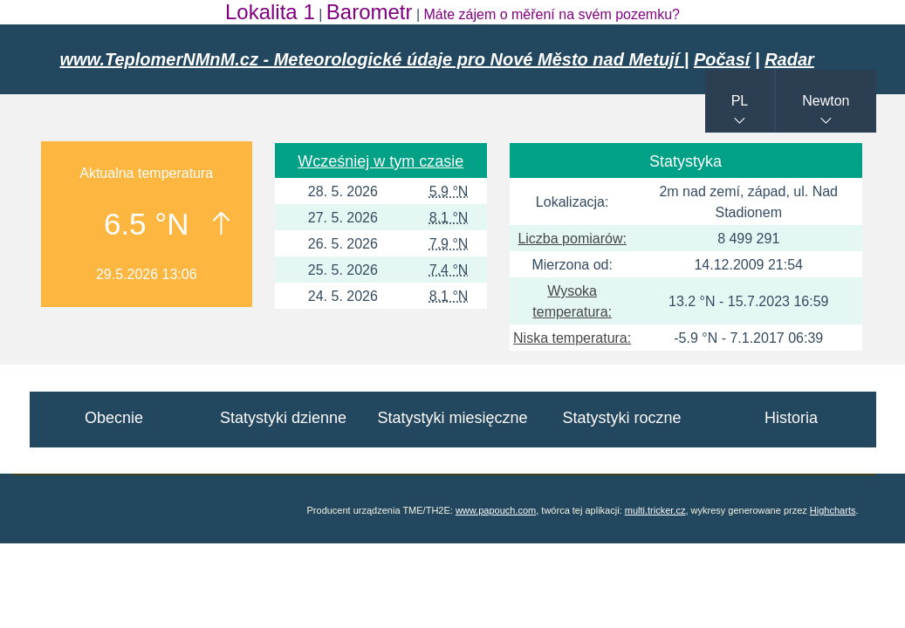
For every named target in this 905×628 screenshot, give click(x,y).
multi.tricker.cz (655, 510)
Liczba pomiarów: (572, 238)
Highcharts (833, 510)
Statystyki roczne (621, 418)
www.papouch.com (496, 510)
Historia (791, 418)
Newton (825, 100)
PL (740, 100)
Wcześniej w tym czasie (380, 161)
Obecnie (114, 418)
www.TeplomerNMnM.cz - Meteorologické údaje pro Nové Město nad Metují (372, 59)
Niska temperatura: (572, 338)
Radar (789, 59)
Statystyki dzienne (283, 418)
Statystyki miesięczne (452, 418)
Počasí (722, 59)
